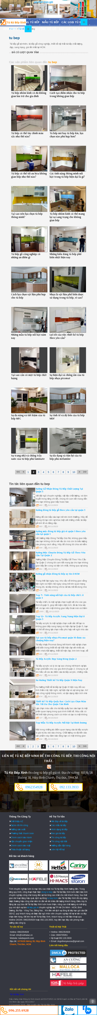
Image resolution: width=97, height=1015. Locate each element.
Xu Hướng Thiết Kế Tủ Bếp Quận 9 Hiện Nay (59, 680)
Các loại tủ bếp (72, 22)
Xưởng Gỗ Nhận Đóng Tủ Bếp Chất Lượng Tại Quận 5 (59, 490)
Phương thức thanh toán (22, 833)
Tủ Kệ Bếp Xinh (17, 994)
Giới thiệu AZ (17, 821)
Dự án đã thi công (19, 825)
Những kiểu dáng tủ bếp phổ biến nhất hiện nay (65, 255)
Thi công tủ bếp (58, 837)
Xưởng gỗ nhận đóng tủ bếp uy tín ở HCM (57, 573)
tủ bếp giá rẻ (32, 907)
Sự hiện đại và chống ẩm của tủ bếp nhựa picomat (67, 376)
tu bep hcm (52, 898)
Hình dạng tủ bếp (15, 29)
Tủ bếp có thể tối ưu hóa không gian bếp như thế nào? (29, 175)
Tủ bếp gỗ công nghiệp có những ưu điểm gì (25, 255)
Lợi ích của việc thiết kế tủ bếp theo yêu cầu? (67, 336)
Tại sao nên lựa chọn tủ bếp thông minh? (27, 215)
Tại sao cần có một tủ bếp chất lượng (29, 376)
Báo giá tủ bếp (58, 833)
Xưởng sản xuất (18, 829)
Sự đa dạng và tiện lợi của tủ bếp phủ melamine (66, 457)
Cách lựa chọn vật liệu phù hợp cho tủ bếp (28, 296)
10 (73, 472)
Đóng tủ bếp (30, 22)
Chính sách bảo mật (20, 845)
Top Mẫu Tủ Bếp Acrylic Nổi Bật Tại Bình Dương (61, 722)
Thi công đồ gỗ (44, 29)
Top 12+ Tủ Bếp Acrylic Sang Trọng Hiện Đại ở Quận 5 (60, 618)
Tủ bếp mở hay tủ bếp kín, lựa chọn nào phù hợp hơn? (66, 135)
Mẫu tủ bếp (50, 22)
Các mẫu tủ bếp (58, 825)
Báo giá (64, 29)
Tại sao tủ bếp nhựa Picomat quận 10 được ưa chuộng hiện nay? (60, 639)
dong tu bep (46, 892)
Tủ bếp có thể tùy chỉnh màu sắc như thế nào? (27, 135)
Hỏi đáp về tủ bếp (59, 821)
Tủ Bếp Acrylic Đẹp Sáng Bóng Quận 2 (56, 658)
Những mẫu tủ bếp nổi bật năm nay (28, 336)
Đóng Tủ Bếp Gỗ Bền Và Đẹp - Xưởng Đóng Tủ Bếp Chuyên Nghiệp (13, 22)
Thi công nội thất (59, 841)
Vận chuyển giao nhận (21, 841)
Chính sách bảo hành (21, 837)
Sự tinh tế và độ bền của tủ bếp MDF (67, 417)
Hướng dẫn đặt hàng (60, 845)
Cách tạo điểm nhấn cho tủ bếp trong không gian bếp (67, 94)
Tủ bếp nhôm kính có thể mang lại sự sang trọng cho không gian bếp (67, 217)
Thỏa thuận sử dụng (20, 849)
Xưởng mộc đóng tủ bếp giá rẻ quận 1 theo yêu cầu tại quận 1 (60, 533)
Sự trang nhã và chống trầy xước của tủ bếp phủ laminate (28, 457)
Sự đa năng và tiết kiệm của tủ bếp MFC (28, 417)
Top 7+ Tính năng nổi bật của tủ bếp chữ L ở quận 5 (59, 596)
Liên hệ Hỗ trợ (57, 849)
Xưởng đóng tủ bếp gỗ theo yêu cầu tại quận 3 (60, 510)
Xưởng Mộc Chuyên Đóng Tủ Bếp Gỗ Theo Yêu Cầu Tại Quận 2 (60, 554)
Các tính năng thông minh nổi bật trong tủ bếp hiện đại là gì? (67, 175)
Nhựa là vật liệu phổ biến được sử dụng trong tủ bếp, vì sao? (66, 296)
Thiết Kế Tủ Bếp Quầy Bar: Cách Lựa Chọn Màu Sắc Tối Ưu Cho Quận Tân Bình (61, 703)
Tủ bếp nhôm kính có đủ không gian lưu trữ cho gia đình (28, 94)
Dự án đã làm (83, 29)
